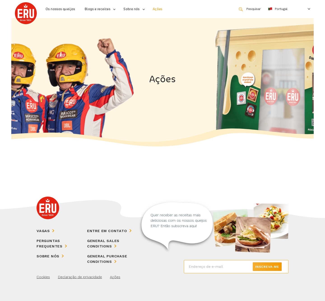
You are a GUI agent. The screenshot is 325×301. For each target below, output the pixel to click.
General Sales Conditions (103, 243)
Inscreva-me (267, 266)
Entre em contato (107, 231)
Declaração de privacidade (80, 277)
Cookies (43, 277)
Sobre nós (48, 256)
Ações (157, 9)
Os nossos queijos (60, 9)
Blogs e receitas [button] (97, 9)
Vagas (43, 231)
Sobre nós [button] (131, 9)
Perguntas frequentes (50, 243)
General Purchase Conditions (107, 259)
